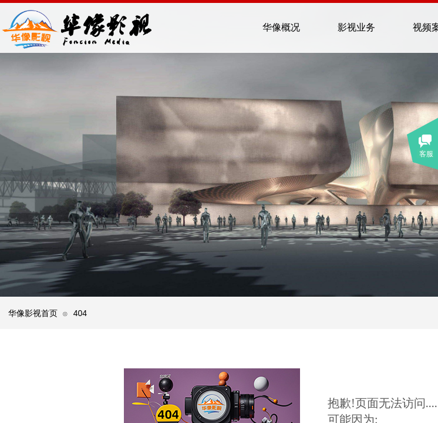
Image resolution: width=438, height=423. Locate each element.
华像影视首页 (33, 313)
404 (80, 313)
